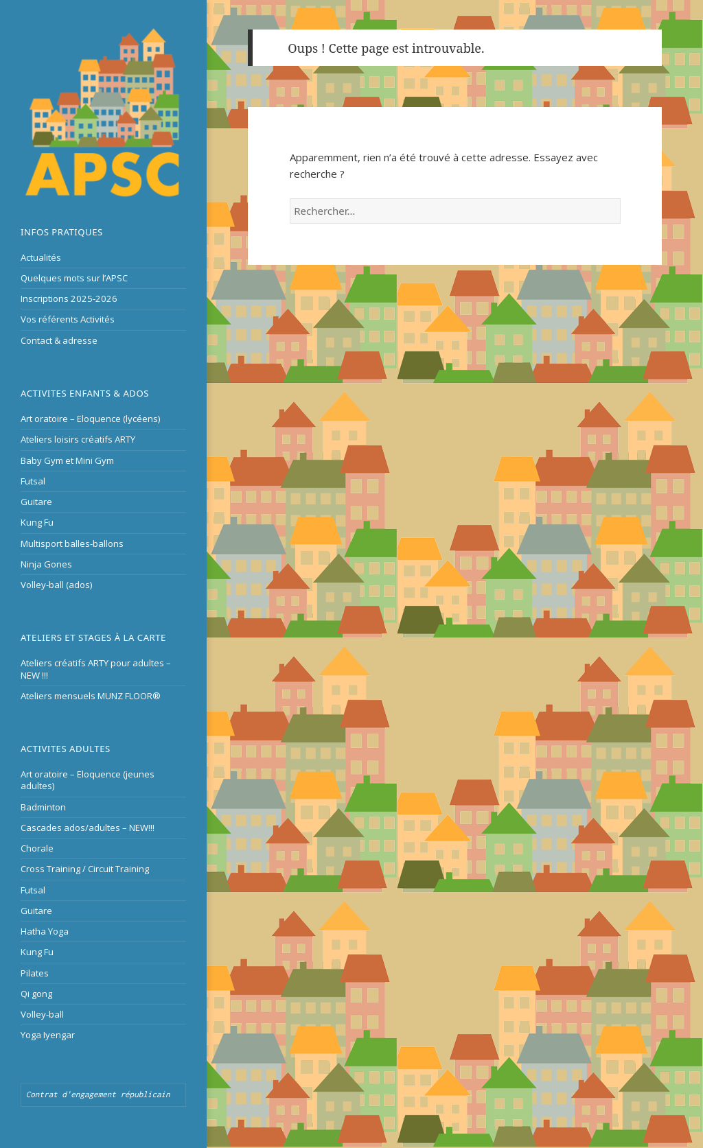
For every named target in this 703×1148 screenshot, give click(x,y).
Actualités (41, 257)
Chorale (37, 848)
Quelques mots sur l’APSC (74, 278)
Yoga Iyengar (48, 1035)
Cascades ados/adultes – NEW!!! (87, 827)
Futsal (33, 481)
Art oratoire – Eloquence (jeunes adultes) (87, 780)
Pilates (35, 973)
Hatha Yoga (45, 931)
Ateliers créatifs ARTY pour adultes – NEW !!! (96, 669)
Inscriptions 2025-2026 (69, 298)
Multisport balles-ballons (72, 543)
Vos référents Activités (68, 319)
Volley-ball (42, 1014)
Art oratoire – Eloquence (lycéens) (91, 418)
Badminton (43, 807)
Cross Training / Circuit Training (85, 869)
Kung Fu (37, 522)
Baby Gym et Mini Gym (67, 460)
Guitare (36, 501)
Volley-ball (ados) (57, 584)
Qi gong (36, 993)
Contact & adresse (59, 340)
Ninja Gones (46, 564)
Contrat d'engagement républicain (98, 1094)
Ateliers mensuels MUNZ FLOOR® (91, 696)
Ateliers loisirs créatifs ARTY (78, 439)
